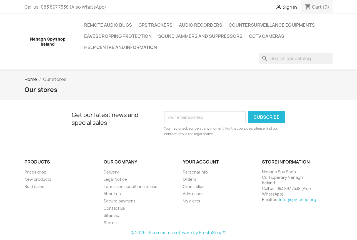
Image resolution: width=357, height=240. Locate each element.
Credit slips (193, 186)
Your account (201, 162)
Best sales (34, 186)
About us (112, 193)
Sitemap (111, 215)
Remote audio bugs (108, 25)
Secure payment (119, 201)
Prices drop (35, 172)
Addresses (193, 193)
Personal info (195, 172)
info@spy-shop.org (297, 199)
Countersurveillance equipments (272, 25)
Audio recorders (200, 25)
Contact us (114, 208)
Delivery (111, 172)
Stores (110, 222)
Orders (189, 179)
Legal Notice (115, 179)
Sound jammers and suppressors (200, 36)
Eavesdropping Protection (118, 36)
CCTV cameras (266, 36)
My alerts (191, 201)
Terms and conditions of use (131, 186)
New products (37, 179)
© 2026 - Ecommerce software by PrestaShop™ (178, 233)
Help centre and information (120, 47)
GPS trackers (155, 25)
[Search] (296, 58)
